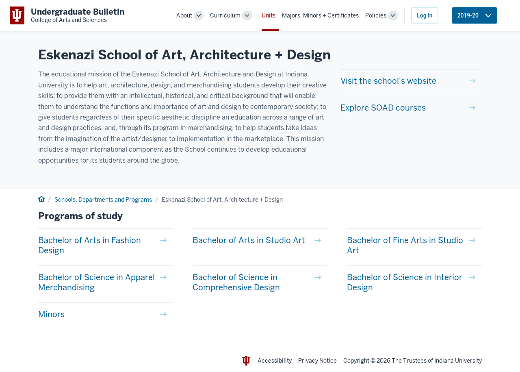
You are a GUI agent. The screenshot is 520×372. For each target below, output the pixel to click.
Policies (375, 15)
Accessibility (275, 360)
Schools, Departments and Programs (103, 199)
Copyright (356, 360)
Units (268, 15)
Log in (424, 15)
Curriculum (225, 15)
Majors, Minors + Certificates (320, 15)
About (184, 15)
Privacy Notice (317, 360)
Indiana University (458, 360)
